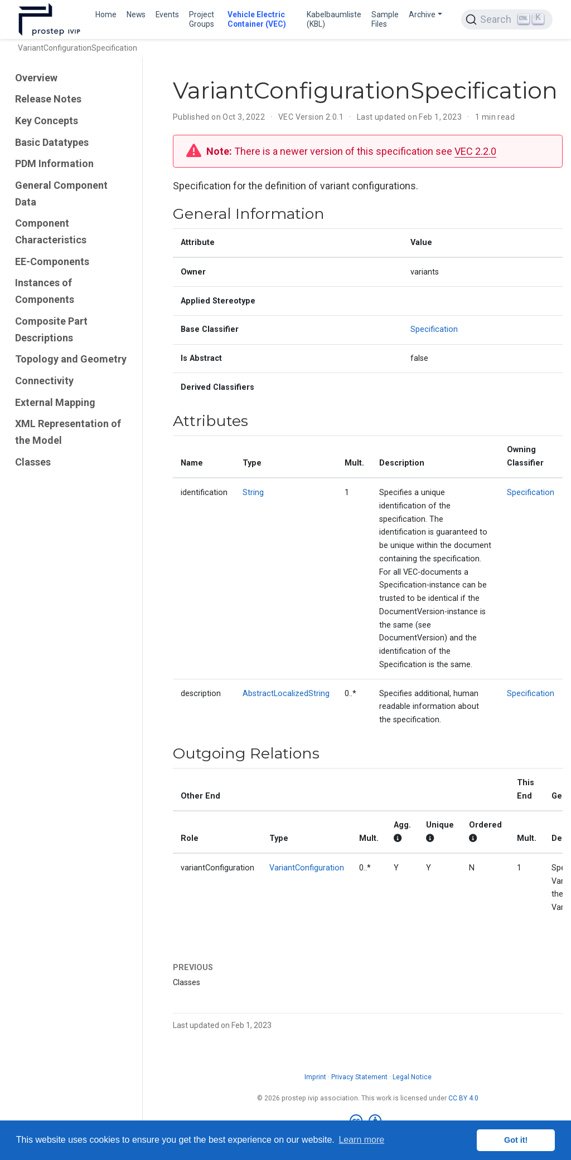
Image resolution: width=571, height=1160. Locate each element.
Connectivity (44, 380)
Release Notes (48, 99)
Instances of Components (44, 291)
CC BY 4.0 (463, 1098)
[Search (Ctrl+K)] (507, 19)
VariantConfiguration (306, 868)
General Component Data (61, 193)
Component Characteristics (50, 231)
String (253, 492)
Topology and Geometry (71, 359)
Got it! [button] (516, 1139)
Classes (33, 462)
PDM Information (54, 163)
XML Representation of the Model (68, 432)
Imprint (315, 1077)
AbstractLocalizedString (286, 693)
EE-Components (52, 261)
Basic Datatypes (52, 142)
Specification (434, 329)
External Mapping (55, 402)
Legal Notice (412, 1077)
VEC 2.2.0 (475, 151)
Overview (36, 78)
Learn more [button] (361, 1139)
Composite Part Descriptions (51, 329)
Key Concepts (46, 120)
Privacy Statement (359, 1077)
